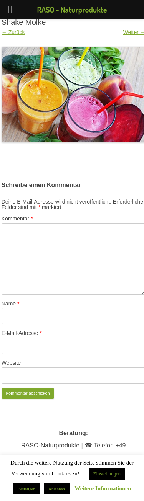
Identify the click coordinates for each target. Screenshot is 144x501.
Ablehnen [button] (56, 488)
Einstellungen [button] (107, 474)
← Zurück (13, 32)
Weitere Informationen (103, 488)
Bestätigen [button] (26, 488)
